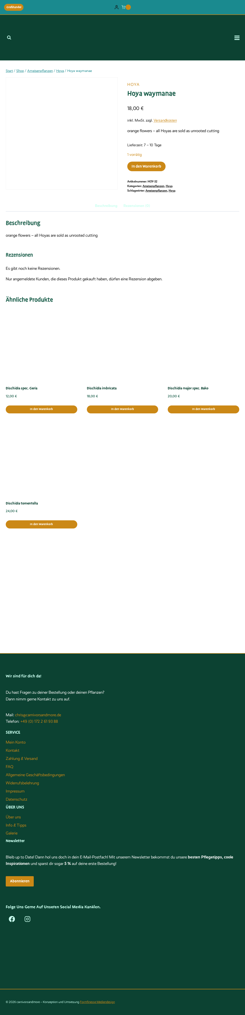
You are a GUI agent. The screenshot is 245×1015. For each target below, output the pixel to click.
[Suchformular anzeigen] (9, 37)
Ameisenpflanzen (153, 186)
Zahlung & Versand (22, 758)
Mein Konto (16, 742)
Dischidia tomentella (22, 503)
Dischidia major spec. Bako (188, 388)
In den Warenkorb (146, 166)
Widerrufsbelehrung (22, 783)
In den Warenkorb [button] (41, 409)
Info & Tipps (16, 825)
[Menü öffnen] (238, 37)
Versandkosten (165, 120)
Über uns (13, 817)
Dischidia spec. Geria (21, 388)
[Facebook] (12, 919)
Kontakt (12, 750)
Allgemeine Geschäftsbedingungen (35, 775)
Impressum (15, 791)
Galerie (11, 833)
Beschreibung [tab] (106, 206)
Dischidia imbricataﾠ (103, 388)
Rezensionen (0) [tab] (136, 206)
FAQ (9, 766)
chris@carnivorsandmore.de (38, 715)
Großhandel (13, 7)
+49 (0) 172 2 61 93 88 (39, 721)
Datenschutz (16, 799)
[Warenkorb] (126, 7)
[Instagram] (27, 919)
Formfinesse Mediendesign (97, 1002)
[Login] (116, 7)
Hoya (133, 84)
